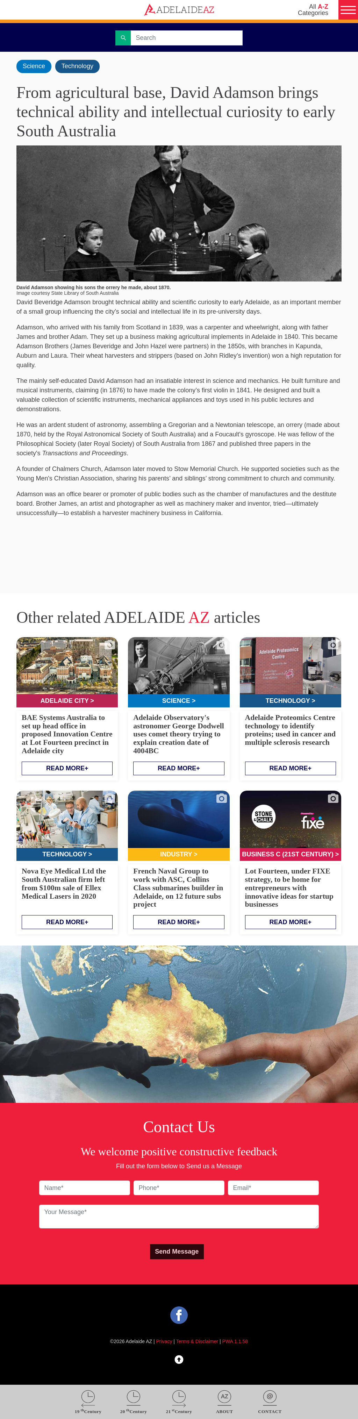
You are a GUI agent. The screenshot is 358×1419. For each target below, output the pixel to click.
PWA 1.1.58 (235, 1341)
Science (34, 66)
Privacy (164, 1341)
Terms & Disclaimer (197, 1341)
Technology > (290, 700)
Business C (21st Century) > (290, 854)
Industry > (179, 854)
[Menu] (348, 10)
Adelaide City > (67, 700)
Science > (179, 700)
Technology (77, 66)
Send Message (177, 1251)
